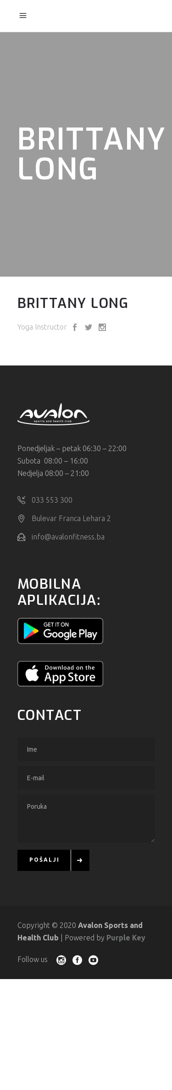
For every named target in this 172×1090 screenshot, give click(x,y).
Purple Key (125, 937)
